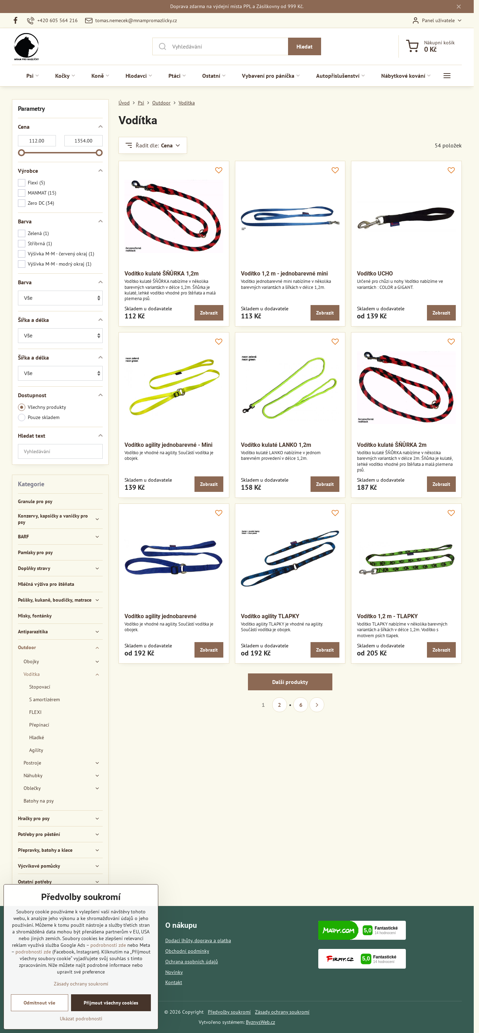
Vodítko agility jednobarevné (160, 616)
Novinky (174, 972)
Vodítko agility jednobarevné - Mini (168, 445)
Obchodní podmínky (187, 951)
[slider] (21, 152)
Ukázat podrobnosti (81, 1025)
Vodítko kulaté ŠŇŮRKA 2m (392, 445)
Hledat (304, 46)
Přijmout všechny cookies (111, 1009)
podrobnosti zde (108, 952)
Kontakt (173, 982)
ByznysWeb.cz (260, 1022)
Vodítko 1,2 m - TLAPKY (387, 616)
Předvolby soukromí (229, 1012)
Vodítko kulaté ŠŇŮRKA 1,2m (161, 273)
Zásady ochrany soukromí (282, 1012)
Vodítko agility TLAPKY (270, 616)
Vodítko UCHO (375, 273)
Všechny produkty (42, 407)
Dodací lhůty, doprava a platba (198, 940)
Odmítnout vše (39, 1009)
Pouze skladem (38, 417)
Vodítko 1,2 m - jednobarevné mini (284, 273)
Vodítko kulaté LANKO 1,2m (276, 445)
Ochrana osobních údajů (191, 961)
